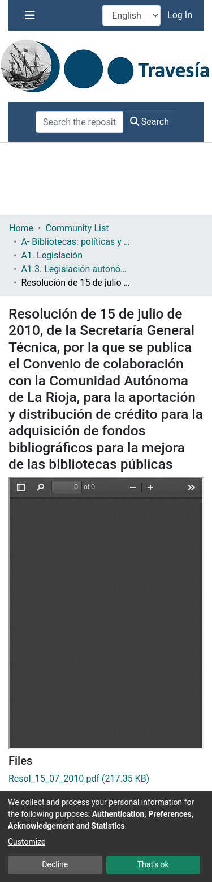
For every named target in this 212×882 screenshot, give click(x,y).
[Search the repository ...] (79, 122)
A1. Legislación (52, 255)
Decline (55, 864)
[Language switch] (131, 15)
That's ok (153, 864)
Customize (26, 841)
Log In (180, 15)
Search (149, 121)
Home (21, 228)
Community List (77, 228)
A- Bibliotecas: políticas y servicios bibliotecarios (77, 241)
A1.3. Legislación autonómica (77, 269)
